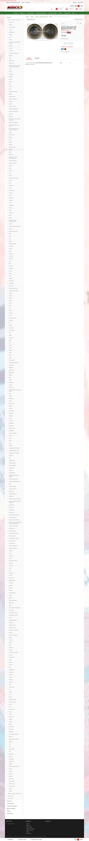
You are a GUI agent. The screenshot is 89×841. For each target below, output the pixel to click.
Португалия (11, 577)
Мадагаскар (11, 372)
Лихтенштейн (11, 360)
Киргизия (11, 310)
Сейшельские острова (13, 630)
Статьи (23, 2)
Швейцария (11, 753)
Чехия (10, 746)
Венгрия (10, 149)
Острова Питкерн (12, 530)
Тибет (10, 684)
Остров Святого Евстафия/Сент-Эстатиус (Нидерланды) (15, 523)
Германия (11, 192)
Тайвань (10, 679)
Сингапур (11, 639)
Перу (10, 570)
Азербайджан (11, 32)
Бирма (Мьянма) (12, 96)
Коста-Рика (11, 327)
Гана (10, 182)
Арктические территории (14, 53)
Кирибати (11, 313)
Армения (10, 55)
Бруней (10, 132)
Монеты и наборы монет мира (15, 19)
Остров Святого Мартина (14, 519)
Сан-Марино (11, 610)
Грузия (10, 210)
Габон (10, 168)
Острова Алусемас (12, 488)
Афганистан (11, 63)
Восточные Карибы (13, 160)
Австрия (10, 24)
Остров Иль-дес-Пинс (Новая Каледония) (15, 502)
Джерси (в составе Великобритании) (12, 221)
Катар (10, 303)
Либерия (10, 350)
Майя (10, 377)
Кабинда (10, 278)
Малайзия (11, 387)
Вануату (10, 142)
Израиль (10, 248)
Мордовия (11, 425)
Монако (10, 418)
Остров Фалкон (12, 543)
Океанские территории (13, 478)
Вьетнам (10, 165)
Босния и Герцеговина (13, 111)
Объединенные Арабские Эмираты (14, 476)
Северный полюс (12, 627)
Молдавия (11, 415)
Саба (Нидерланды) (13, 600)
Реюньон (11, 587)
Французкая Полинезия (13, 739)
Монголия (11, 420)
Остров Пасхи (11, 512)
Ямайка (10, 788)
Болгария (11, 101)
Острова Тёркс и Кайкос (13, 538)
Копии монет (10, 798)
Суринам (10, 664)
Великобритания (12, 147)
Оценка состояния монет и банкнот (13, 2)
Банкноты (22, 13)
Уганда (10, 714)
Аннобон (10, 48)
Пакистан (11, 550)
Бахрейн (10, 79)
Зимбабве (11, 246)
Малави (10, 384)
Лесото (10, 347)
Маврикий (11, 367)
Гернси (10, 195)
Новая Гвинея (12, 460)
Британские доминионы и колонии (14, 125)
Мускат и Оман (12, 428)
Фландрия (11, 731)
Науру (10, 438)
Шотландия (11, 758)
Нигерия (10, 445)
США (10, 667)
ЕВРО (10, 233)
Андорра (10, 45)
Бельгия (10, 86)
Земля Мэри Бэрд (12, 243)
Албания (10, 34)
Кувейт (10, 335)
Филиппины (11, 726)
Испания (10, 270)
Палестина (11, 555)
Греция (10, 207)
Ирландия (11, 265)
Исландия (11, 268)
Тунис (10, 706)
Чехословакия (12, 748)
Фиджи (10, 724)
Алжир (10, 37)
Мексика (10, 408)
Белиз (10, 84)
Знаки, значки (30, 13)
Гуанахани (11, 212)
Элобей (10, 768)
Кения (10, 305)
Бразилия (11, 116)
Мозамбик (11, 413)
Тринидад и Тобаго (12, 699)
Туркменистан (12, 709)
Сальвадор (11, 602)
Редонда (10, 585)
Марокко (10, 405)
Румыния (11, 597)
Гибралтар (11, 197)
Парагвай (11, 563)
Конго (10, 322)
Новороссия (11, 467)
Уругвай (10, 721)
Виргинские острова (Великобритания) (13, 158)
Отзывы (37, 58)
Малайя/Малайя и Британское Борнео (15, 390)
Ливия (10, 355)
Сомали (10, 654)
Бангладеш (11, 74)
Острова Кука (11, 504)
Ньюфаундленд (12, 472)
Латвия (10, 345)
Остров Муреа (12, 509)
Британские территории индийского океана (14, 129)
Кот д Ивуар (11, 330)
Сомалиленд (11, 657)
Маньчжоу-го (11, 403)
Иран (10, 263)
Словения (11, 649)
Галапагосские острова (13, 178)
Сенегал (10, 632)
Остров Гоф (11, 496)
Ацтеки (10, 69)
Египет (10, 236)
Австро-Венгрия (12, 27)
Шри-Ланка (11, 761)
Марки (60, 13)
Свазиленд (11, 622)
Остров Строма (12, 528)
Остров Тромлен (12, 540)
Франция (10, 736)
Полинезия (11, 573)
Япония (10, 791)
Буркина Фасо (12, 134)
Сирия (10, 644)
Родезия (10, 590)
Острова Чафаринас (13, 545)
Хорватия (11, 741)
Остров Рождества (13, 517)
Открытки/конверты (41, 13)
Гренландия (11, 205)
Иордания (11, 258)
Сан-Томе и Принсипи (13, 612)
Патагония (11, 565)
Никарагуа (11, 455)
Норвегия (11, 470)
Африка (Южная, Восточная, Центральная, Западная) (14, 66)
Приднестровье (12, 580)
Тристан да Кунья (12, 701)
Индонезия (11, 256)
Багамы (10, 71)
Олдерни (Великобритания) (14, 481)
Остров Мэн (11, 507)
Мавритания (11, 370)
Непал (10, 440)
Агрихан (10, 29)
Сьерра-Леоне (12, 669)
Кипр (10, 308)
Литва (10, 357)
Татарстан (11, 674)
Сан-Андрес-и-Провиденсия (14, 607)
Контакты (28, 2)
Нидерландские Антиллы (14, 450)
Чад (9, 744)
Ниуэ (10, 457)
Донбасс (10, 228)
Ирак (10, 260)
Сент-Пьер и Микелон (13, 634)
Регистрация (80, 2)
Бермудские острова (13, 91)
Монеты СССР (15, 796)
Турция (10, 711)
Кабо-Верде (11, 283)
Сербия (10, 637)
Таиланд (10, 677)
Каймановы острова (13, 288)
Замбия (10, 241)
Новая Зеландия (12, 462)
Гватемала (11, 185)
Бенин (10, 89)
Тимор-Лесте (11, 687)
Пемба (10, 568)
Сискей (10, 642)
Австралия (11, 22)
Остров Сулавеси (12, 535)
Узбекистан (11, 716)
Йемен (10, 275)
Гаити (10, 173)
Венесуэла (11, 154)
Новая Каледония (12, 465)
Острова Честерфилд (13, 548)
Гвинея (10, 187)
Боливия (10, 103)
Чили (10, 751)
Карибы (10, 298)
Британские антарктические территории (14, 119)
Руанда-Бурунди (12, 592)
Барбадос (11, 76)
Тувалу (10, 704)
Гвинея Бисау (11, 190)
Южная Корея (12, 781)
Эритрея (10, 771)
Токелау (10, 691)
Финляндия (11, 729)
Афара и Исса (11, 60)
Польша (10, 575)
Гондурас (11, 200)
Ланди (10, 340)
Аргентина (11, 50)
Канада (10, 295)
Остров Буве (11, 491)
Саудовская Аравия (13, 620)
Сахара (10, 617)
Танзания (11, 682)
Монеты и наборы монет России (15, 793)
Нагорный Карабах (13, 433)
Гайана (10, 175)
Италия (10, 273)
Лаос (10, 342)
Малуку (10, 395)
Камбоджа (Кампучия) (13, 290)
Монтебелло (11, 423)
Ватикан (10, 144)
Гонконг (10, 202)
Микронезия (11, 410)
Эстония (10, 773)
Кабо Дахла (11, 280)
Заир (10, 238)
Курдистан (11, 337)
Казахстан (11, 285)
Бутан (10, 139)
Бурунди (10, 137)
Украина (10, 719)
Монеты (16, 13)
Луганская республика (13, 362)
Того (10, 689)
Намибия (11, 435)
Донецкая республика (13, 231)
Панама (10, 558)
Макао (10, 379)
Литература (67, 13)
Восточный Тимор (12, 163)
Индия (10, 251)
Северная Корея (12, 625)
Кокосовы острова (13, 317)
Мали (10, 393)
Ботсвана (11, 113)
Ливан (10, 352)
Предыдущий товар (30, 19)
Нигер (10, 443)
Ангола (10, 39)
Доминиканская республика (14, 226)
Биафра (10, 93)
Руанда (10, 595)
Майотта (10, 374)
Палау (10, 553)
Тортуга (10, 696)
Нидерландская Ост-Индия (14, 448)
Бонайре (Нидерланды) (13, 108)
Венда (10, 152)
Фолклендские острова (13, 734)
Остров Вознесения (13, 493)
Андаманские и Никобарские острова (15, 43)
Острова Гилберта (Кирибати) (15, 498)
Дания (10, 215)
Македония (11, 382)
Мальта (10, 400)
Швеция (10, 756)
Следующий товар (78, 19)
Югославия (11, 778)
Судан (10, 659)
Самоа (10, 605)
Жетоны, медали (52, 13)
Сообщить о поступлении (67, 46)
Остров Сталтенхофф (13, 525)
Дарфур (10, 217)
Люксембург (11, 365)
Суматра (10, 662)
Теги (73, 13)
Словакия (11, 647)
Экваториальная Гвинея (14, 766)
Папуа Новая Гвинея (13, 560)
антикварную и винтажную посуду (8, 0)
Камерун (10, 293)
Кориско (10, 325)
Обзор (29, 58)
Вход (74, 2)
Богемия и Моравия (13, 98)
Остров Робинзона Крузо (14, 514)
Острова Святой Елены (13, 533)
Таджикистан (11, 672)
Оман (10, 483)
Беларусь (11, 81)
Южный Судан (12, 786)
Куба (10, 332)
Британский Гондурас (13, 122)
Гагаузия (11, 170)
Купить (71, 43)
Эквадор (10, 763)
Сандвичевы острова (13, 615)
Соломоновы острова (13, 652)
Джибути (11, 223)
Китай (10, 315)
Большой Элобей (12, 106)
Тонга (10, 694)
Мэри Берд (11, 430)
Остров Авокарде (12, 486)
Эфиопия (11, 776)
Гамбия (10, 180)
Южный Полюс (12, 783)
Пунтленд (11, 582)
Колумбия (11, 320)
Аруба (10, 58)
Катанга (10, 300)
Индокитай (11, 253)
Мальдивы (11, 398)
